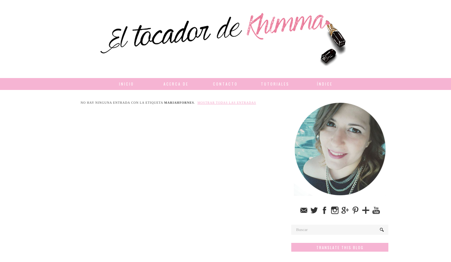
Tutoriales (275, 83)
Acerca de (176, 83)
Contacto (225, 83)
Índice (325, 83)
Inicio (126, 83)
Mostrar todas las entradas (226, 102)
